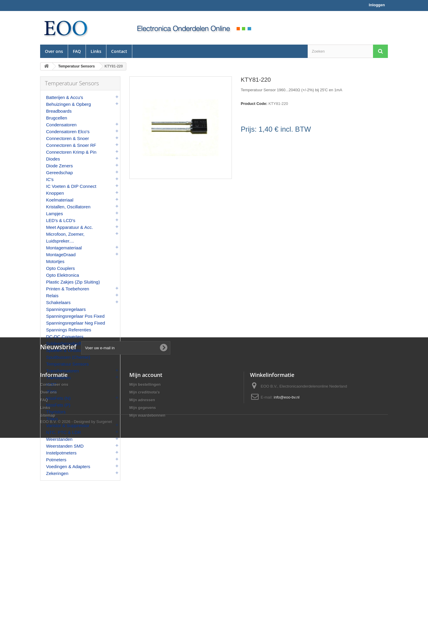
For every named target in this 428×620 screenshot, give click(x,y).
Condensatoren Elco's (67, 131)
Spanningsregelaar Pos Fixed (75, 316)
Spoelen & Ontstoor (65, 350)
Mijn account (145, 541)
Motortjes (55, 261)
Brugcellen (56, 117)
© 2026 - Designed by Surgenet (85, 604)
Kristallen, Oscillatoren (68, 206)
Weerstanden (59, 439)
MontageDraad (60, 254)
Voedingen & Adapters (68, 466)
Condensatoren (61, 124)
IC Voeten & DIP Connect (71, 186)
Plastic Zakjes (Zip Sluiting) (73, 281)
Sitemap (47, 582)
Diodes (53, 158)
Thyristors (56, 411)
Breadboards (59, 111)
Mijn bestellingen (144, 551)
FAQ (77, 51)
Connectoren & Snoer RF (71, 145)
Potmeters (56, 459)
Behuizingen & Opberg (68, 104)
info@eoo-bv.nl (287, 564)
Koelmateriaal (59, 199)
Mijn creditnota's (144, 559)
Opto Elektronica (62, 275)
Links (96, 51)
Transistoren (58, 377)
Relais (52, 295)
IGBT (51, 384)
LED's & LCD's (60, 220)
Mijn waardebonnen (147, 582)
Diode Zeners (59, 165)
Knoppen (55, 193)
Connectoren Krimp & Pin (71, 152)
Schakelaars (58, 302)
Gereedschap (59, 172)
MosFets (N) (58, 398)
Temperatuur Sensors (67, 363)
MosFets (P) (58, 404)
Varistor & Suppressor (67, 425)
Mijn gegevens (142, 574)
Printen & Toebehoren (67, 288)
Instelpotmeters (61, 452)
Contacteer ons (54, 551)
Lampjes (54, 213)
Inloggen (377, 5)
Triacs (52, 418)
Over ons (54, 51)
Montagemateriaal (64, 247)
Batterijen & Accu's (64, 97)
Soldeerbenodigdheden (69, 343)
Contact (119, 51)
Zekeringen (57, 473)
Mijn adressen (142, 567)
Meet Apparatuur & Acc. (69, 227)
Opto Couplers (60, 268)
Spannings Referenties (68, 329)
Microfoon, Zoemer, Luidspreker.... (65, 237)
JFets (51, 391)
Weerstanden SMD (65, 446)
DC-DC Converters (65, 336)
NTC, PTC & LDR (63, 432)
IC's (50, 179)
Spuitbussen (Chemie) (68, 357)
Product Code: (254, 103)
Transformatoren (62, 370)
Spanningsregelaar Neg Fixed (75, 322)
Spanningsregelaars (66, 309)
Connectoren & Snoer (67, 138)
